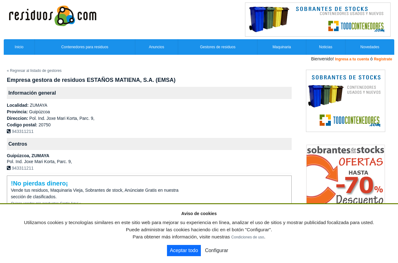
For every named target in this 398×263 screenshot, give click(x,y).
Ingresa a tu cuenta (352, 59)
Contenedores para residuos (84, 47)
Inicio (19, 47)
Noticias (325, 47)
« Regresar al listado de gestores (34, 70)
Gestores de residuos (217, 47)
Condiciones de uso (247, 237)
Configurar (216, 250)
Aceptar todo (184, 250)
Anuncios (156, 47)
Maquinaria (281, 47)
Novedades (369, 47)
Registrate (383, 59)
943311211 (23, 131)
